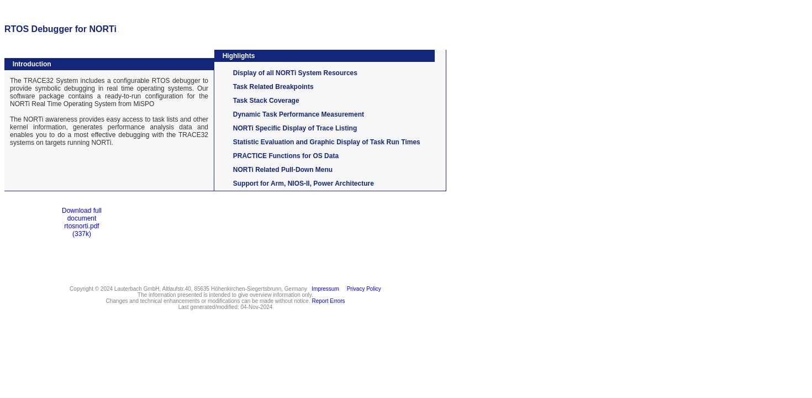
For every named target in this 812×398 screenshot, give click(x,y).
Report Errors (328, 301)
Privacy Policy (362, 289)
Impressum (324, 289)
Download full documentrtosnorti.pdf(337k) (82, 222)
